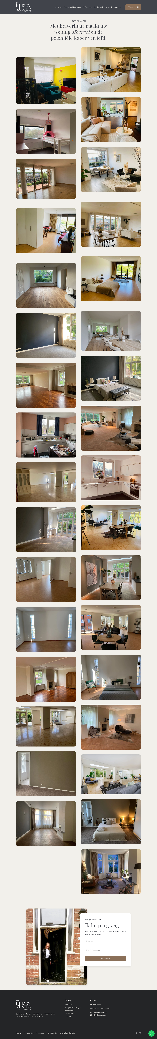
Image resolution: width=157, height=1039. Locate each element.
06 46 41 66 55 (95, 1004)
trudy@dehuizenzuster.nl (100, 1008)
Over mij (108, 7)
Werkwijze (58, 7)
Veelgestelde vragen (72, 7)
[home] (23, 7)
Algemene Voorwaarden (25, 1033)
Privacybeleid (40, 1033)
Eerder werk (98, 7)
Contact (117, 7)
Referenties (87, 7)
